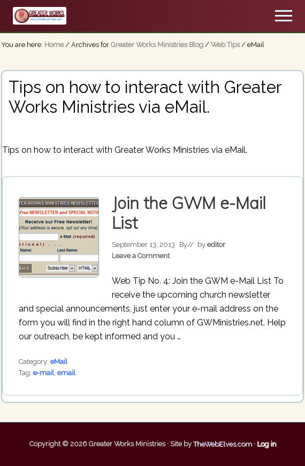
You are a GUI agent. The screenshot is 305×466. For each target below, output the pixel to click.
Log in (266, 444)
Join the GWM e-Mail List (189, 213)
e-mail (43, 373)
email (66, 373)
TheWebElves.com (222, 444)
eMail (58, 362)
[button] (283, 15)
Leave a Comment (141, 256)
